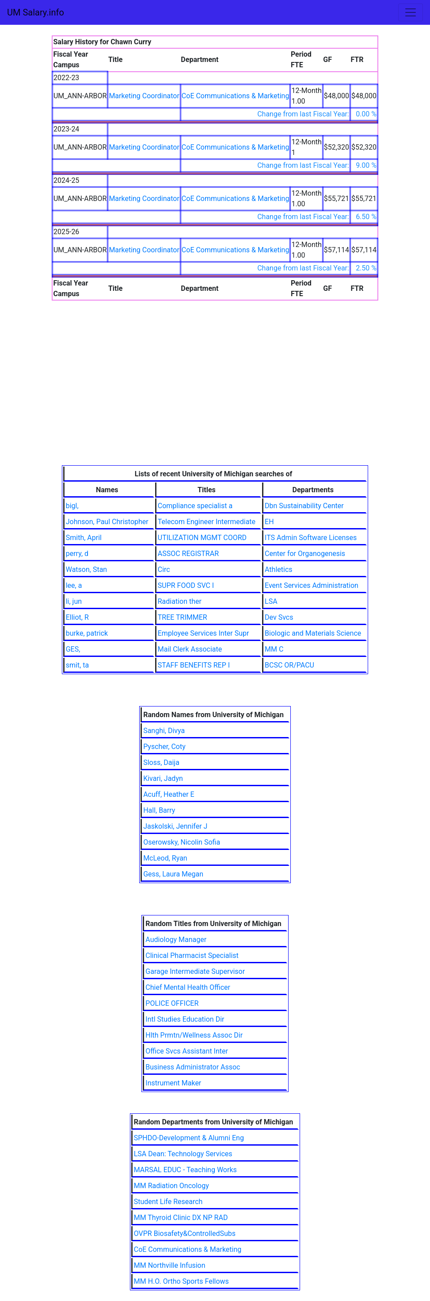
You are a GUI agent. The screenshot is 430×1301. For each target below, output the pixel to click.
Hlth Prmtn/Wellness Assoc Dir (194, 1035)
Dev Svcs (279, 617)
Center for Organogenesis (305, 553)
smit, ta (77, 665)
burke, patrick (87, 633)
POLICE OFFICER (171, 1003)
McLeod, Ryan (165, 858)
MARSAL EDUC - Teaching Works (185, 1170)
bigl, (72, 506)
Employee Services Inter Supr (203, 633)
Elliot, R (77, 617)
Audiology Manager (175, 939)
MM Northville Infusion (169, 1265)
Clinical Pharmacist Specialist (192, 955)
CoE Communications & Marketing (235, 96)
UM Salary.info (35, 12)
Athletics (278, 569)
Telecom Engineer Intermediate (206, 521)
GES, (73, 649)
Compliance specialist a (195, 506)
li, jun (74, 601)
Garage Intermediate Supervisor (195, 971)
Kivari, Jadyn (163, 778)
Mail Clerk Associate (190, 649)
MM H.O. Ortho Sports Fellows (181, 1281)
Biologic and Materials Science (313, 633)
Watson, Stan (86, 569)
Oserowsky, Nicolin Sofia (181, 842)
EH (269, 521)
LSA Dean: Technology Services (183, 1154)
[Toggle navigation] (410, 12)
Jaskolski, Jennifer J (175, 826)
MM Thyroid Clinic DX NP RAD (181, 1217)
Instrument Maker (173, 1083)
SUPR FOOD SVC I (186, 585)
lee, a (74, 585)
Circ (164, 569)
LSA (271, 601)
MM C (274, 649)
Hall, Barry (159, 810)
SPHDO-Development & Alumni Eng (189, 1138)
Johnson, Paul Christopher (107, 521)
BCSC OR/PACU (289, 665)
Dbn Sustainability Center (304, 506)
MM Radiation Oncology (171, 1185)
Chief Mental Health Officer (187, 987)
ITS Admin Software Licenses (311, 537)
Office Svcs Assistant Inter (186, 1051)
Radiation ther (180, 601)
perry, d (77, 553)
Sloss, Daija (161, 762)
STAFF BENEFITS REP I (194, 665)
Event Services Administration (311, 585)
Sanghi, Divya (164, 730)
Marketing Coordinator (144, 96)
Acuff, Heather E (168, 794)
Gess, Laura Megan (173, 874)
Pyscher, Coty (164, 746)
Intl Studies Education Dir (184, 1019)
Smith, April (84, 537)
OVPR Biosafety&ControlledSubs (185, 1233)
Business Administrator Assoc (192, 1067)
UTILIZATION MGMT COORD (202, 537)
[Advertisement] (215, 399)
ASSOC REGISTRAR (188, 553)
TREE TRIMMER (182, 617)
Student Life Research (168, 1201)
